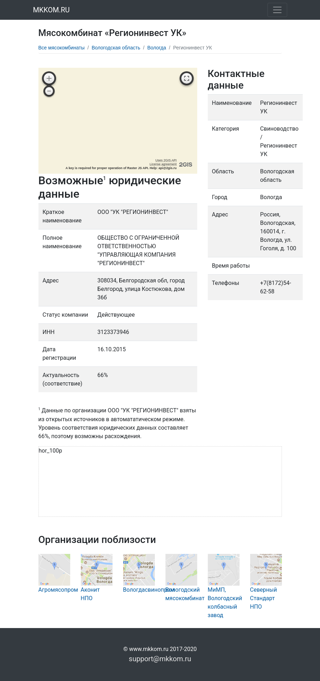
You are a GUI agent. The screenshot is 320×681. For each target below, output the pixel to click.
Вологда (156, 47)
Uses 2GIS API (165, 160)
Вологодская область (116, 47)
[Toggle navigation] (277, 10)
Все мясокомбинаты (61, 47)
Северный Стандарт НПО (266, 588)
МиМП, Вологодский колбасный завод (225, 592)
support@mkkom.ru (160, 659)
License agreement (163, 164)
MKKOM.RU (51, 10)
